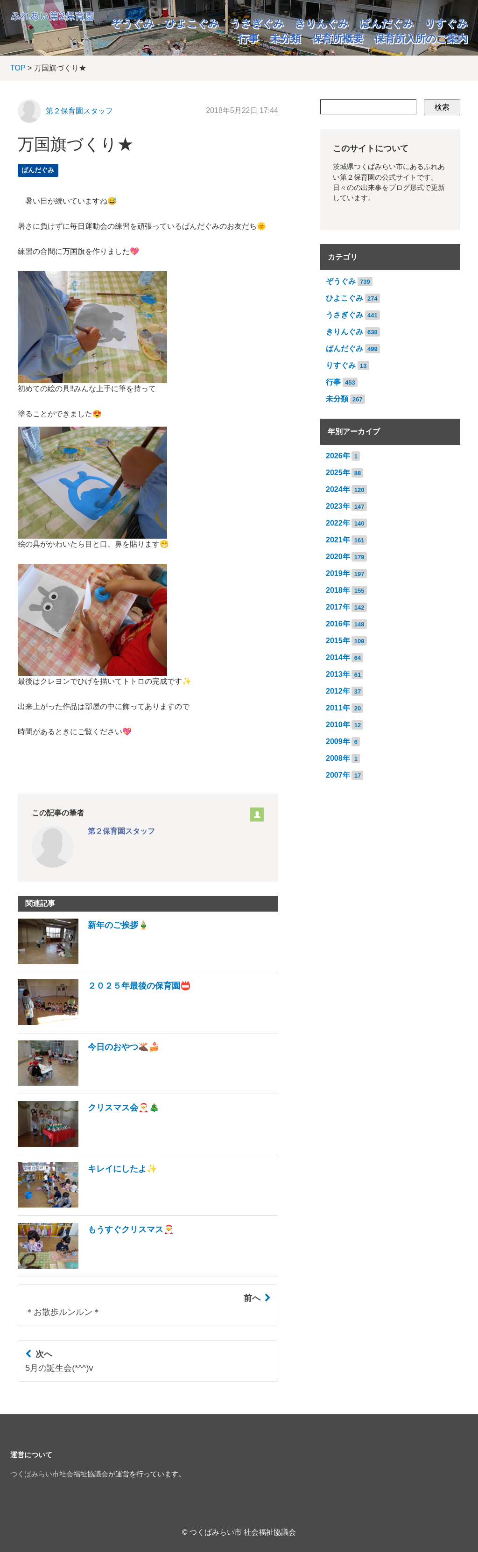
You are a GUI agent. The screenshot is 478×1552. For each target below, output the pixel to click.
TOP (17, 68)
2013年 (338, 674)
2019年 (338, 573)
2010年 (338, 725)
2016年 (338, 624)
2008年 (338, 758)
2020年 (338, 557)
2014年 (338, 657)
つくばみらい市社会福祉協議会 (59, 1474)
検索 (442, 107)
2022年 (338, 523)
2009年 (338, 741)
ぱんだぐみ (387, 23)
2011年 (338, 708)
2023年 (338, 506)
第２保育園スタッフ (79, 111)
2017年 (338, 607)
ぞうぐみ (132, 23)
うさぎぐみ (257, 23)
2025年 (338, 473)
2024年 (338, 489)
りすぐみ (446, 23)
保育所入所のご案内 (421, 38)
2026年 (338, 456)
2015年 (338, 641)
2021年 (338, 540)
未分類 (285, 38)
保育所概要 (337, 38)
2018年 (338, 590)
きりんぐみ (322, 23)
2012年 (338, 691)
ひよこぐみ (192, 23)
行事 (248, 38)
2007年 (338, 775)
